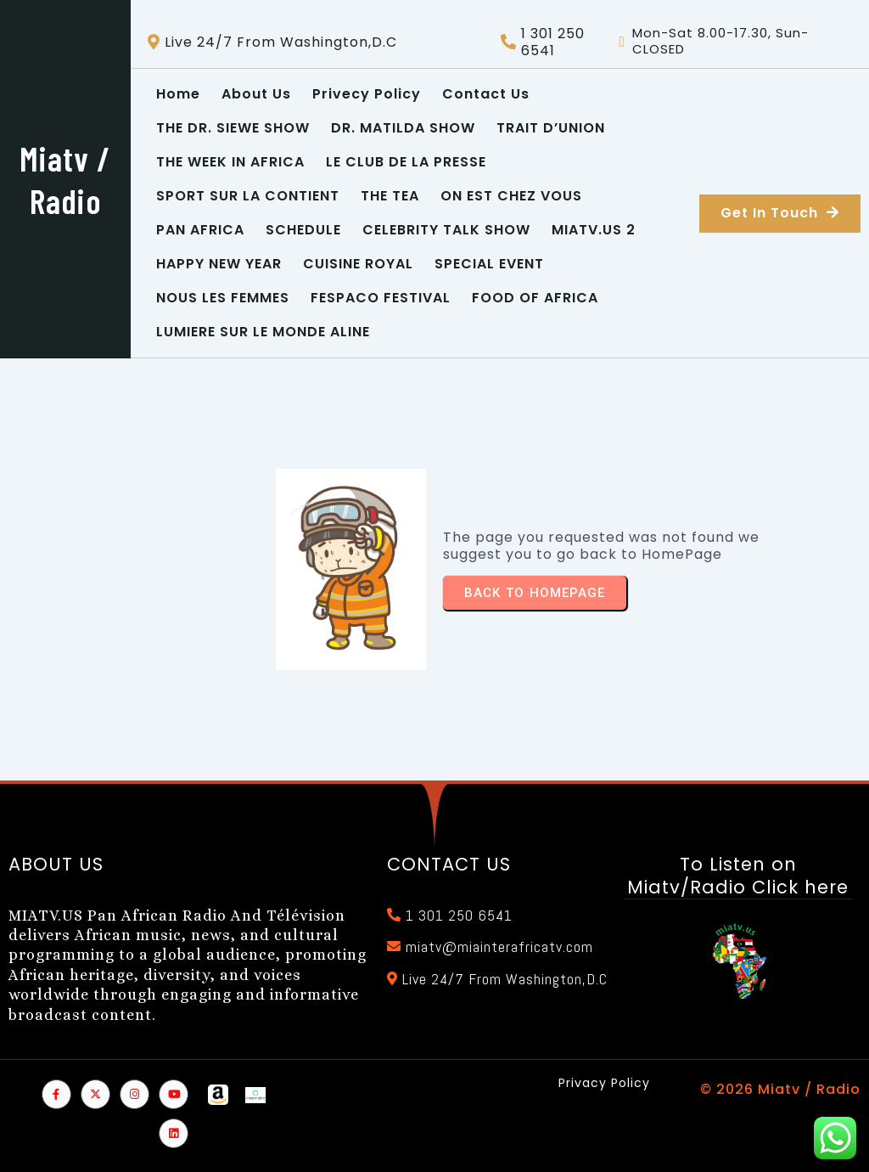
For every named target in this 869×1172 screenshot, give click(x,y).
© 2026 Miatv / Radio (780, 1089)
